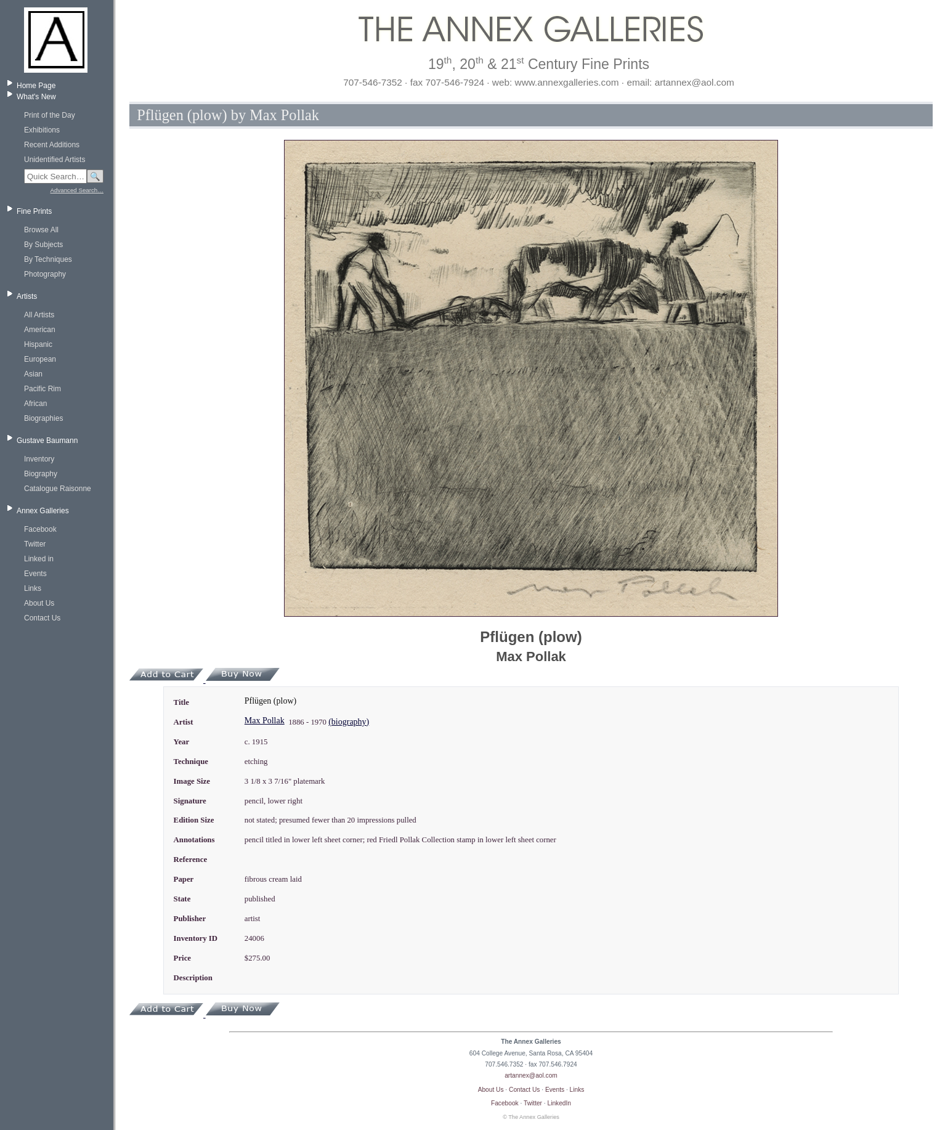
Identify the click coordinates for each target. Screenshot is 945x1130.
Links (32, 588)
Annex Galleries (43, 510)
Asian (33, 374)
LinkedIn (560, 1103)
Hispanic (38, 344)
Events (35, 573)
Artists (27, 296)
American (39, 329)
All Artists (39, 315)
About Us (39, 603)
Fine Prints (34, 211)
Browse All (41, 230)
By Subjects (43, 244)
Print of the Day (49, 115)
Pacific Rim (42, 388)
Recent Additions (51, 144)
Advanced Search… (77, 190)
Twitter (35, 544)
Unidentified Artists (54, 159)
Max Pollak (265, 720)
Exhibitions (42, 130)
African (35, 403)
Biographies (43, 418)
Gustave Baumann (47, 440)
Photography (45, 274)
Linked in (39, 559)
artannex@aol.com (531, 1075)
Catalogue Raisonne (57, 488)
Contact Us (42, 618)
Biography (40, 473)
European (40, 359)
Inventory (39, 459)
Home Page (36, 85)
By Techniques (48, 259)
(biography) (348, 721)
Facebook (40, 529)
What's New (36, 96)
